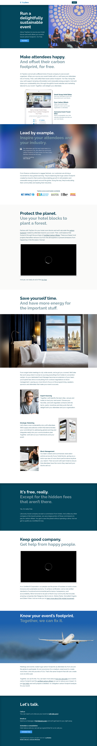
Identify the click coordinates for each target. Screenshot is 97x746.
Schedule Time (26, 731)
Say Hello (24, 40)
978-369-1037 (53, 714)
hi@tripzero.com (41, 721)
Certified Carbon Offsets (52, 235)
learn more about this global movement (60, 598)
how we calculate (61, 679)
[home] (24, 2)
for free (44, 280)
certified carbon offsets (45, 681)
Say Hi (74, 2)
